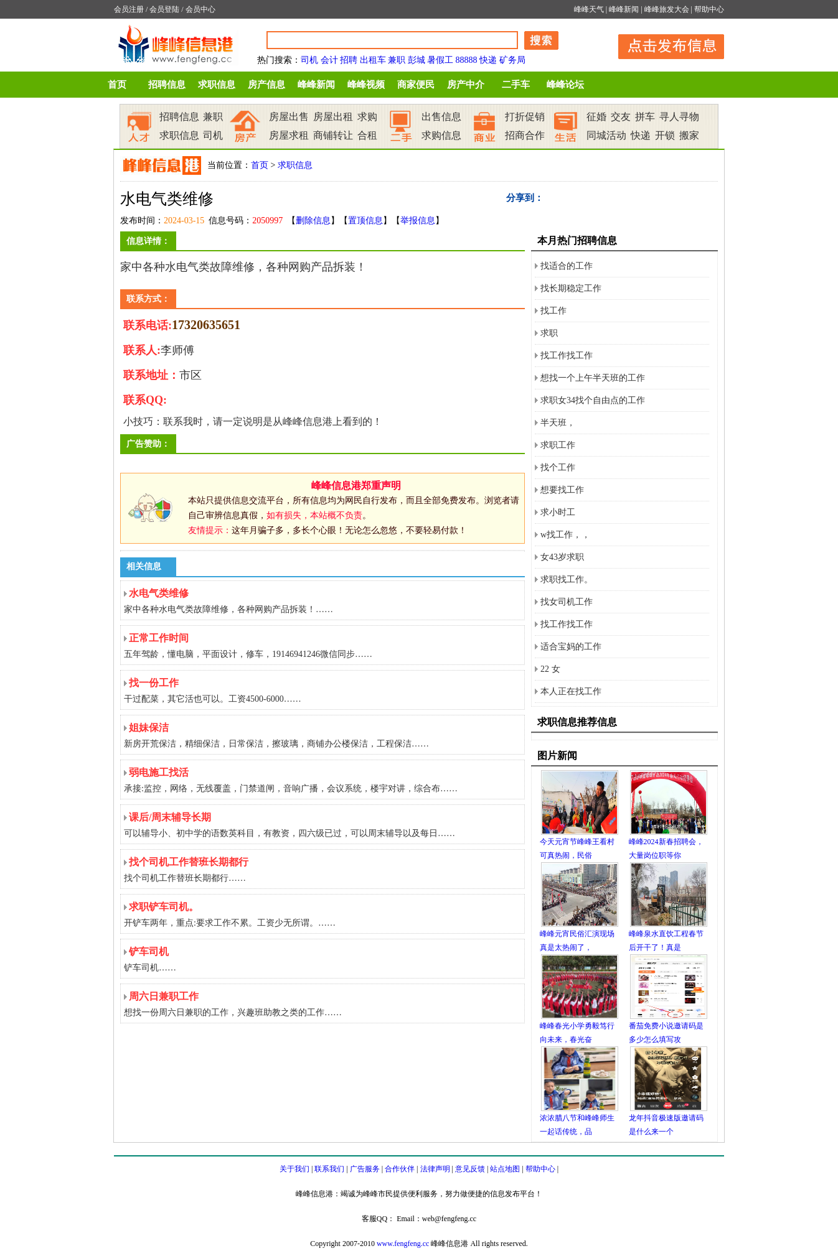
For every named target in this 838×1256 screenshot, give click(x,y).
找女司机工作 (566, 602)
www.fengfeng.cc (403, 1243)
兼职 (396, 60)
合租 (367, 135)
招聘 (348, 60)
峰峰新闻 (624, 9)
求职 (549, 333)
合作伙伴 (400, 1169)
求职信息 (216, 85)
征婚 (596, 116)
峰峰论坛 (565, 85)
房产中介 (465, 85)
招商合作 (525, 135)
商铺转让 (333, 135)
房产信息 (266, 85)
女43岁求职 (562, 557)
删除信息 (313, 220)
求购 (367, 116)
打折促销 (525, 116)
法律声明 (435, 1169)
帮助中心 (709, 9)
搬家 (689, 135)
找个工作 (557, 467)
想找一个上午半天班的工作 (592, 378)
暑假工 (440, 60)
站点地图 (505, 1169)
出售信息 (441, 116)
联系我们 (329, 1169)
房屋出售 (289, 116)
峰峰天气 (589, 9)
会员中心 (200, 9)
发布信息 (665, 44)
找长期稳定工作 (570, 288)
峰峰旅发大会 (666, 9)
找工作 (553, 310)
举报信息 (417, 220)
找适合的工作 (566, 266)
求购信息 (441, 135)
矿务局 (512, 60)
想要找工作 (562, 490)
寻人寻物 (679, 116)
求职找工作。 (566, 579)
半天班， (557, 422)
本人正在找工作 (570, 691)
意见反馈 (470, 1169)
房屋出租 (333, 116)
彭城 (416, 60)
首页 (117, 85)
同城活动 (606, 135)
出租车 (373, 60)
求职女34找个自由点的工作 (592, 400)
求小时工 (557, 512)
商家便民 (416, 85)
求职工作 (557, 445)
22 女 (550, 669)
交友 (621, 116)
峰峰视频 (366, 85)
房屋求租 (289, 135)
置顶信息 (365, 220)
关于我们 (294, 1169)
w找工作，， (565, 534)
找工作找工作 (566, 355)
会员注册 (129, 9)
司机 (309, 60)
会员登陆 (164, 9)
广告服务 (365, 1169)
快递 (488, 60)
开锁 (665, 135)
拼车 (645, 116)
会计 (329, 60)
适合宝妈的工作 (570, 646)
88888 (467, 60)
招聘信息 (167, 85)
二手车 (516, 85)
